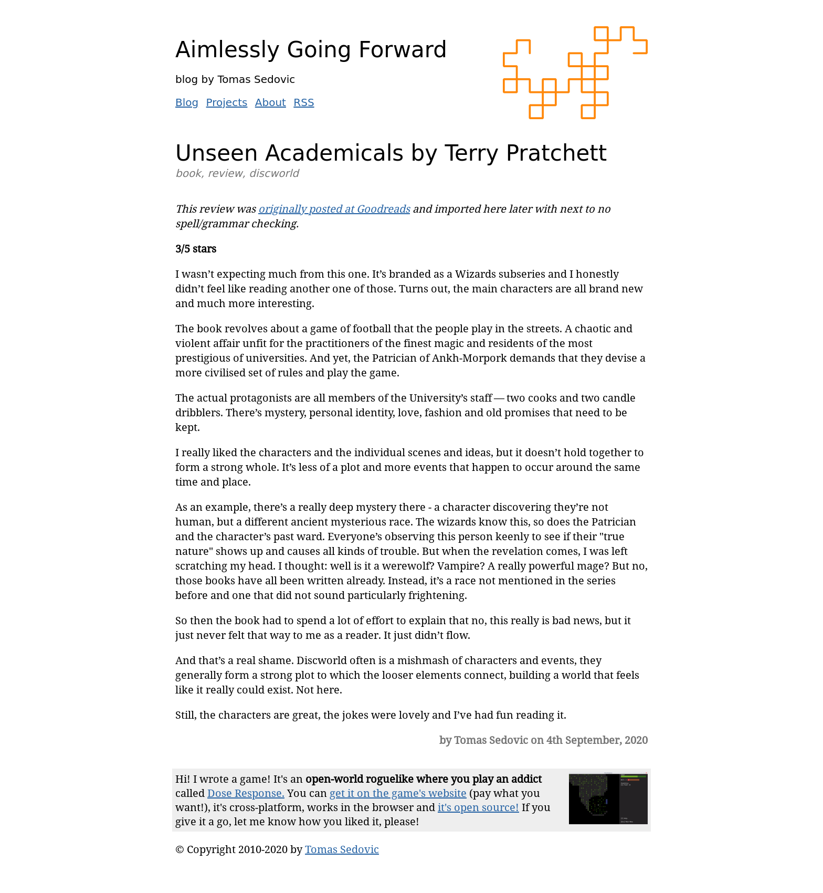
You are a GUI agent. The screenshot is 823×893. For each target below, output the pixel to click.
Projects (227, 102)
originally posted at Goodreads (334, 209)
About (270, 102)
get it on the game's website (398, 793)
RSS (303, 102)
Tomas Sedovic (342, 849)
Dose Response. (245, 793)
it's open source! (478, 807)
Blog (186, 102)
